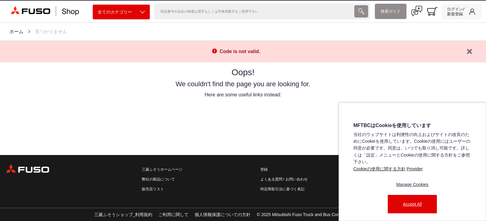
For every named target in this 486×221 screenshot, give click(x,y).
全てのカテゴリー (121, 12)
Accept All (412, 204)
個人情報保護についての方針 (223, 214)
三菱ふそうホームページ (162, 169)
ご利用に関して (173, 214)
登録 (264, 169)
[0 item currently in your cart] (432, 11)
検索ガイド (391, 11)
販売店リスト (153, 189)
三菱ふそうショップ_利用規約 (123, 214)
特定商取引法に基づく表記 (282, 189)
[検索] (253, 11)
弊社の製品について (158, 179)
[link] (461, 11)
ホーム (16, 31)
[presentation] (243, 110)
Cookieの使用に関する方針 (379, 168)
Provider (414, 168)
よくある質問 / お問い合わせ (284, 179)
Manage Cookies (412, 184)
